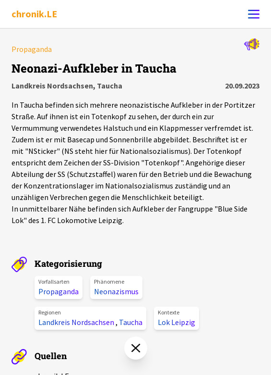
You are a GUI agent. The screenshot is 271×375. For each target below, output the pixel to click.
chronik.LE (34, 14)
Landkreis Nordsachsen (77, 322)
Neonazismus (116, 291)
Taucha (130, 322)
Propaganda (58, 291)
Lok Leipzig (176, 322)
